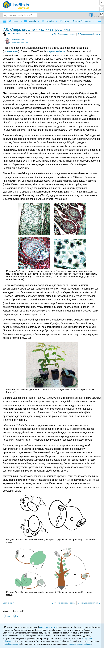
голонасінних (11, 51)
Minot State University (20, 42)
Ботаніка (48, 21)
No (18, 616)
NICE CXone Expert (48, 627)
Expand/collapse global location (99, 20)
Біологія (30, 21)
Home (14, 21)
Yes (8, 616)
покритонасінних (56, 51)
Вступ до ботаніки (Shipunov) (75, 21)
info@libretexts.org (11, 644)
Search (5, 15)
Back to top (7, 603)
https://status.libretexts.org (79, 644)
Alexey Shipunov (18, 39)
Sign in (96, 16)
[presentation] (68, 69)
